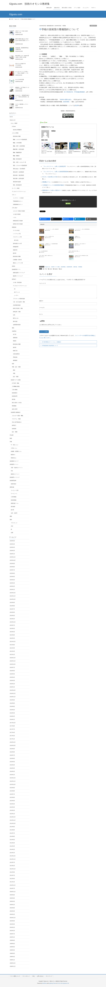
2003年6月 (12, 920)
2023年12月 (13, 622)
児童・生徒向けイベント (17, 467)
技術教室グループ (14, 461)
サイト (41, 314)
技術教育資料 (69, 266)
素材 (11, 519)
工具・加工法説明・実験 (19, 302)
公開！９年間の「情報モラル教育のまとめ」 (46, 255)
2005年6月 (12, 898)
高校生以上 (13, 457)
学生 (12, 470)
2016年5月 (12, 761)
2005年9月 (12, 894)
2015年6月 (12, 797)
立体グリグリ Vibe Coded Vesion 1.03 (46, 152)
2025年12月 (13, 557)
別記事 (77, 105)
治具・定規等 (14, 513)
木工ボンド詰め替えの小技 (49, 176)
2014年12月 (13, 817)
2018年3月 (12, 713)
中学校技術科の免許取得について (50, 345)
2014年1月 (12, 852)
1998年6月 (12, 953)
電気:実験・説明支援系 (18, 178)
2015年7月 (12, 794)
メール (41, 307)
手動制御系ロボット (18, 201)
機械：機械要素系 (17, 152)
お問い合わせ (40, 976)
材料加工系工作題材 (18, 224)
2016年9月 (12, 748)
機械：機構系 (16, 155)
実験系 (14, 340)
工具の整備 (14, 389)
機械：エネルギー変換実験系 (20, 139)
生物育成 (14, 331)
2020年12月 (13, 657)
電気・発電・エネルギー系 (19, 162)
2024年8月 (12, 605)
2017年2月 (12, 735)
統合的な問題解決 (17, 129)
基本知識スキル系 (17, 243)
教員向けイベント (15, 474)
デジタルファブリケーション (19, 191)
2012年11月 (13, 868)
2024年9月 (12, 602)
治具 (14, 315)
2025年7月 (12, 570)
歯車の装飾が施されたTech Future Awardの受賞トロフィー (61, 153)
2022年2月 (12, 638)
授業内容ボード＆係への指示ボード (52, 190)
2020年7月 (12, 667)
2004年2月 (12, 914)
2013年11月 (13, 859)
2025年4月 (12, 579)
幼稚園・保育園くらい (16, 451)
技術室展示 (14, 392)
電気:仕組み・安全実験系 (19, 168)
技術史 (13, 266)
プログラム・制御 (16, 418)
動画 (11, 438)
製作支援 (15, 321)
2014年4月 (12, 842)
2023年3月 (12, 628)
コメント (42, 283)
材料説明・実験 (17, 311)
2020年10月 (13, 664)
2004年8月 (12, 907)
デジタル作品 (16, 230)
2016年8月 (12, 752)
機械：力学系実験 (17, 142)
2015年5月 (12, 800)
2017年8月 (12, 726)
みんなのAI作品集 (19, 79)
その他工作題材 (17, 214)
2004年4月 (12, 911)
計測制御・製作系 (17, 259)
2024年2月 (12, 618)
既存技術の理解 (17, 136)
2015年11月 (13, 781)
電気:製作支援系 (17, 181)
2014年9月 (12, 826)
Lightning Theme (52, 983)
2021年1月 (12, 654)
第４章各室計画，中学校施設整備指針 (74, 92)
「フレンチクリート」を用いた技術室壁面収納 (55, 171)
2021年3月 (12, 648)
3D (52, 148)
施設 (61, 269)
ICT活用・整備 (15, 383)
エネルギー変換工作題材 (19, 211)
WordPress (44, 983)
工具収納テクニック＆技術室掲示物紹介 (53, 185)
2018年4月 (12, 709)
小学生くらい (14, 448)
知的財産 (14, 428)
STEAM (14, 126)
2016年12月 (13, 742)
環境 (13, 328)
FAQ (33, 976)
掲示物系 (13, 506)
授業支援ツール (14, 503)
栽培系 (14, 347)
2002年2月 (12, 930)
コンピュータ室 (14, 490)
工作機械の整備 (15, 386)
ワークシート (14, 493)
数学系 (14, 253)
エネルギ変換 (15, 133)
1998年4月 (12, 956)
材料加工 (14, 279)
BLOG (79, 148)
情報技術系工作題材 (18, 220)
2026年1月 (12, 553)
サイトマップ (49, 976)
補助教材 (15, 360)
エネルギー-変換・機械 (17, 415)
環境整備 (80, 266)
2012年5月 (12, 878)
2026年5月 (12, 540)
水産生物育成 (16, 354)
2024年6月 (12, 612)
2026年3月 (12, 547)
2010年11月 (13, 885)
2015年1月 (12, 813)
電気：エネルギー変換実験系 (20, 165)
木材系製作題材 (17, 305)
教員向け (13, 454)
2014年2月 (12, 849)
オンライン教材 (15, 188)
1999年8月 (12, 940)
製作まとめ (15, 318)
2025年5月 (12, 576)
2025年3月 (12, 583)
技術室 (50, 269)
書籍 (11, 516)
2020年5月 (12, 674)
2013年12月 (13, 856)
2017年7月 (12, 729)
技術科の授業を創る (65, 99)
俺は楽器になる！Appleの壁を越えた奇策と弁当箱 (88, 152)
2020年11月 (13, 661)
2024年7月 (12, 609)
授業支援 (75, 266)
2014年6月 (12, 836)
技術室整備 (63, 266)
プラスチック (14, 522)
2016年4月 (12, 765)
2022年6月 (12, 635)
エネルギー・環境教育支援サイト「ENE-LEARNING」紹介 (22, 97)
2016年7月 (12, 755)
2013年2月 (12, 865)
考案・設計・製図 (16, 366)
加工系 (14, 334)
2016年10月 (13, 745)
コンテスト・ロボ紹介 (18, 198)
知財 (13, 363)
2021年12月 (13, 641)
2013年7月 (12, 862)
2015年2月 (12, 810)
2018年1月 (12, 719)
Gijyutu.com (93, 25)
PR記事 (11, 435)
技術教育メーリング (14, 477)
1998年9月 (12, 950)
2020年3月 (12, 680)
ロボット (14, 194)
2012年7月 (12, 875)
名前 (41, 301)
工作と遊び (14, 207)
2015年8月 (12, 791)
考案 (14, 373)
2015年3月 (12, 807)
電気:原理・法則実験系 (18, 172)
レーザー (16, 295)
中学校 (45, 269)
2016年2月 (12, 771)
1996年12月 (13, 963)
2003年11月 (13, 917)
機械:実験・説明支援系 (18, 149)
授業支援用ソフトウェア (19, 272)
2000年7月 (12, 933)
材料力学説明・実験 (18, 308)
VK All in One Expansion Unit (63, 983)
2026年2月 (12, 550)
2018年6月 (12, 706)
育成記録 (15, 357)
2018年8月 (12, 703)
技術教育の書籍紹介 (16, 412)
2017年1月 (12, 739)
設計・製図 (15, 376)
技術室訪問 (14, 396)
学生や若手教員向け (17, 422)
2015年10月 (13, 784)
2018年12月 (13, 693)
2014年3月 (12, 846)
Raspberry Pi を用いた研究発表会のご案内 (81, 255)
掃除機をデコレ (46, 182)
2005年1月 (12, 904)
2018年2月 (12, 716)
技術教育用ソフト (16, 269)
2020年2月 (12, 683)
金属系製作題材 (17, 324)
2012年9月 (12, 872)
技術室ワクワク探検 (55, 266)
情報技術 (14, 227)
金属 (12, 532)
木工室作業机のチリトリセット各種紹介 (51, 342)
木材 (12, 526)
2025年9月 (12, 563)
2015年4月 (12, 803)
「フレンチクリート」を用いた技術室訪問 (54, 166)
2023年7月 (12, 625)
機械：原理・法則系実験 (19, 146)
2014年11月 (13, 820)
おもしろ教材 (14, 123)
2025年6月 (12, 573)
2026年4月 (12, 544)
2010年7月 (12, 888)
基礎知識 (15, 337)
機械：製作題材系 (17, 159)
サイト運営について (15, 976)
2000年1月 (12, 937)
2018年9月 (12, 700)
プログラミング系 (17, 237)
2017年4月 (12, 732)
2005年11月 (13, 891)
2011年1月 (12, 881)
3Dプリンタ (17, 292)
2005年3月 (12, 901)
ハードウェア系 (17, 233)
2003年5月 (12, 924)
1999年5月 (12, 946)
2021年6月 (12, 644)
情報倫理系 (15, 246)
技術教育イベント (14, 464)
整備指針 (56, 269)
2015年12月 (13, 777)
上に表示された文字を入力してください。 (51, 324)
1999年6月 (12, 943)
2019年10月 (13, 690)
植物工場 (15, 350)
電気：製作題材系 (17, 185)
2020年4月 (12, 677)
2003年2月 (12, 927)
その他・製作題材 (17, 282)
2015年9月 (12, 787)
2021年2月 (12, 651)
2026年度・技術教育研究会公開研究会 (74, 152)
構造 (14, 370)
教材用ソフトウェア (18, 276)
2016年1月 (12, 774)
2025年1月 (12, 589)
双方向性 (16, 240)
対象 (11, 441)
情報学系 (15, 250)
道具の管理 (14, 409)
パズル (14, 217)
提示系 (12, 509)
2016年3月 (12, 768)
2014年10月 (13, 823)
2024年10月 (13, 599)
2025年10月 (13, 560)
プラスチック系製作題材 (19, 298)
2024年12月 (13, 592)
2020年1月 (12, 687)
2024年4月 (12, 615)
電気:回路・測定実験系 (18, 175)
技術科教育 (66, 101)
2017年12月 (13, 722)
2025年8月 (12, 566)
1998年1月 (12, 959)
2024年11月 (13, 596)
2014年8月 (12, 829)
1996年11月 (13, 966)
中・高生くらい (14, 444)
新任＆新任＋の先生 (17, 402)
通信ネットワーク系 (18, 263)
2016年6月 (12, 758)
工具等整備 (13, 496)
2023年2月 (12, 631)
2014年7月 (12, 833)
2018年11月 (13, 696)
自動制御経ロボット (18, 204)
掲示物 (13, 399)
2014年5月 (12, 839)
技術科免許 (13, 483)
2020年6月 (12, 670)
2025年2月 (12, 586)
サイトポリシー (26, 976)
